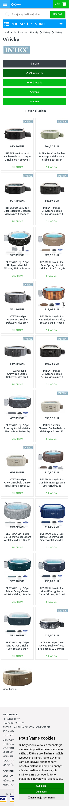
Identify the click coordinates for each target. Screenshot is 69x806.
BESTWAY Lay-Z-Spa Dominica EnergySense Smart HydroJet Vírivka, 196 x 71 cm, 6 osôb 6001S (52, 486)
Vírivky (46, 32)
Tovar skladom (36, 110)
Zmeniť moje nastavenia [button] (41, 797)
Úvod (6, 32)
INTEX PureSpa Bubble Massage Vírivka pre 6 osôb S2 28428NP (52, 156)
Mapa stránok (11, 756)
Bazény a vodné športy (26, 32)
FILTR (34, 63)
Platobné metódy (13, 723)
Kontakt (8, 735)
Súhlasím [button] (41, 785)
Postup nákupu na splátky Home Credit (26, 727)
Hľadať (57, 14)
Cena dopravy (11, 718)
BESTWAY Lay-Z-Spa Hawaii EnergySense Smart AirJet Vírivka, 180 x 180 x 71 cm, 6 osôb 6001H (52, 540)
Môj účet (8, 780)
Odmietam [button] (41, 791)
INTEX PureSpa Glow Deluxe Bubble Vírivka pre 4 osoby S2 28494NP (51, 645)
